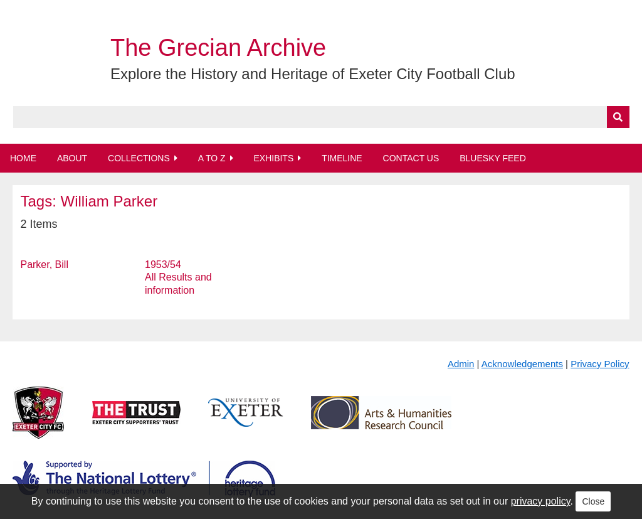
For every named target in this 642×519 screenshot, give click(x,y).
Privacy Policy (600, 363)
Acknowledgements (522, 363)
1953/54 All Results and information (178, 277)
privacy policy (541, 501)
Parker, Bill (44, 264)
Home (23, 158)
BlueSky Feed (493, 158)
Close (593, 501)
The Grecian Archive (218, 48)
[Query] (321, 117)
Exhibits (273, 158)
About (72, 158)
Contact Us (411, 158)
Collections (139, 158)
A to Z (212, 158)
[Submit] (618, 117)
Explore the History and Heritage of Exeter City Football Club (312, 73)
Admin (461, 363)
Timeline (342, 158)
